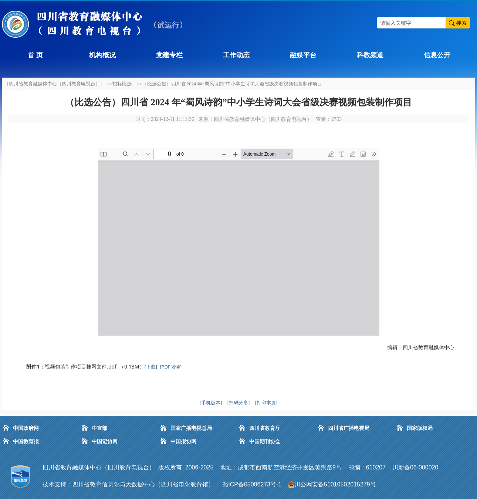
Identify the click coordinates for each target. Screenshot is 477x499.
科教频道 (370, 55)
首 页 (35, 55)
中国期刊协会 (264, 441)
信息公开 (437, 55)
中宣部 (99, 428)
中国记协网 (105, 441)
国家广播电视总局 (191, 428)
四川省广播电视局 (348, 428)
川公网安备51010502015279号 (335, 484)
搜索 (458, 22)
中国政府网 (26, 428)
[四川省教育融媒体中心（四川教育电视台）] (54, 83)
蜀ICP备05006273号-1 (252, 484)
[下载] (151, 366)
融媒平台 (303, 55)
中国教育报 (26, 441)
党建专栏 (169, 55)
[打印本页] (266, 402)
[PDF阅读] (171, 366)
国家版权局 (420, 428)
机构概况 (102, 55)
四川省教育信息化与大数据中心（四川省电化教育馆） (143, 484)
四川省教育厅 (264, 428)
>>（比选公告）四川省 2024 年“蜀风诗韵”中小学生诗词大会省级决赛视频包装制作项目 (229, 83)
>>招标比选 (119, 83)
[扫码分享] (238, 402)
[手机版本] (211, 402)
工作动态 (236, 55)
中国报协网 (183, 441)
